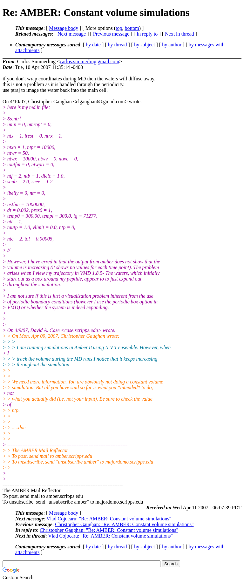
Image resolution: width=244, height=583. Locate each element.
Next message (72, 34)
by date (93, 44)
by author (171, 44)
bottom (132, 28)
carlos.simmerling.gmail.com (89, 61)
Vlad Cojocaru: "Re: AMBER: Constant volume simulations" (108, 518)
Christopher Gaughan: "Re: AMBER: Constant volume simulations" (124, 524)
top (119, 28)
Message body (63, 28)
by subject (144, 44)
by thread (117, 44)
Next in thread (179, 34)
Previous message (111, 34)
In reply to (147, 34)
